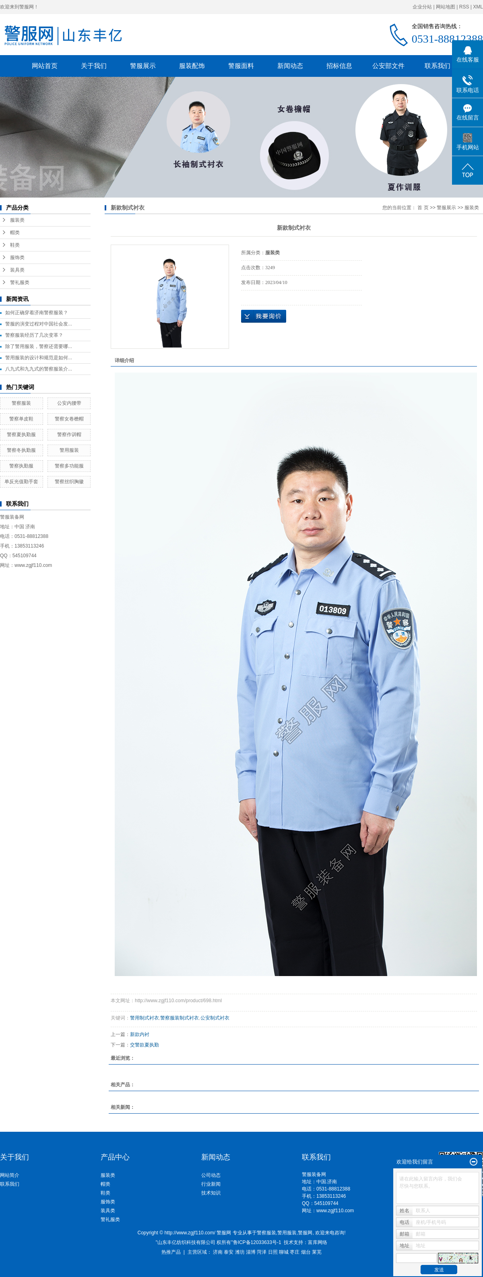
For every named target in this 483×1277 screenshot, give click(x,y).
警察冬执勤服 (21, 450)
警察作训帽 (69, 434)
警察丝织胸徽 (69, 481)
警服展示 (143, 65)
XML (478, 7)
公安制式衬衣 (214, 1018)
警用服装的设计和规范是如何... (38, 357)
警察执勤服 (21, 466)
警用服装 (69, 450)
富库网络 (317, 1242)
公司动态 (211, 1175)
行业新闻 (211, 1184)
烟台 (306, 1252)
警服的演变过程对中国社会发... (38, 324)
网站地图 (445, 7)
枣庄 (294, 1252)
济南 (218, 1252)
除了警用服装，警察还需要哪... (38, 346)
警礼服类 (19, 282)
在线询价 (263, 316)
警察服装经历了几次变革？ (34, 335)
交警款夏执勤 (144, 1045)
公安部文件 (388, 65)
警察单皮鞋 (21, 419)
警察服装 (21, 403)
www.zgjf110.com (335, 1210)
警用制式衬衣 (144, 1018)
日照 (273, 1252)
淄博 (251, 1252)
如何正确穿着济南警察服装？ (36, 312)
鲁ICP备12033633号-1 (257, 1242)
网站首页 (45, 65)
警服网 (305, 1233)
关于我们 (94, 65)
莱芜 (317, 1252)
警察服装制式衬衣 (179, 1018)
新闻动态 (290, 65)
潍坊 (240, 1252)
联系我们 (437, 65)
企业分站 (422, 7)
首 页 (422, 207)
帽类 (15, 232)
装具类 (17, 270)
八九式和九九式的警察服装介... (38, 369)
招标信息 (339, 65)
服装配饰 (192, 65)
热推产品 (171, 1252)
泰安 (228, 1252)
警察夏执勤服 (21, 434)
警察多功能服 (69, 466)
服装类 (17, 220)
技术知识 (211, 1193)
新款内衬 (139, 1034)
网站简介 (9, 1175)
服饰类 (17, 257)
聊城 (284, 1252)
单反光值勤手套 (21, 481)
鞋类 (15, 245)
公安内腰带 (69, 403)
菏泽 (261, 1252)
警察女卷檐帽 (69, 419)
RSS (464, 7)
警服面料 (241, 65)
